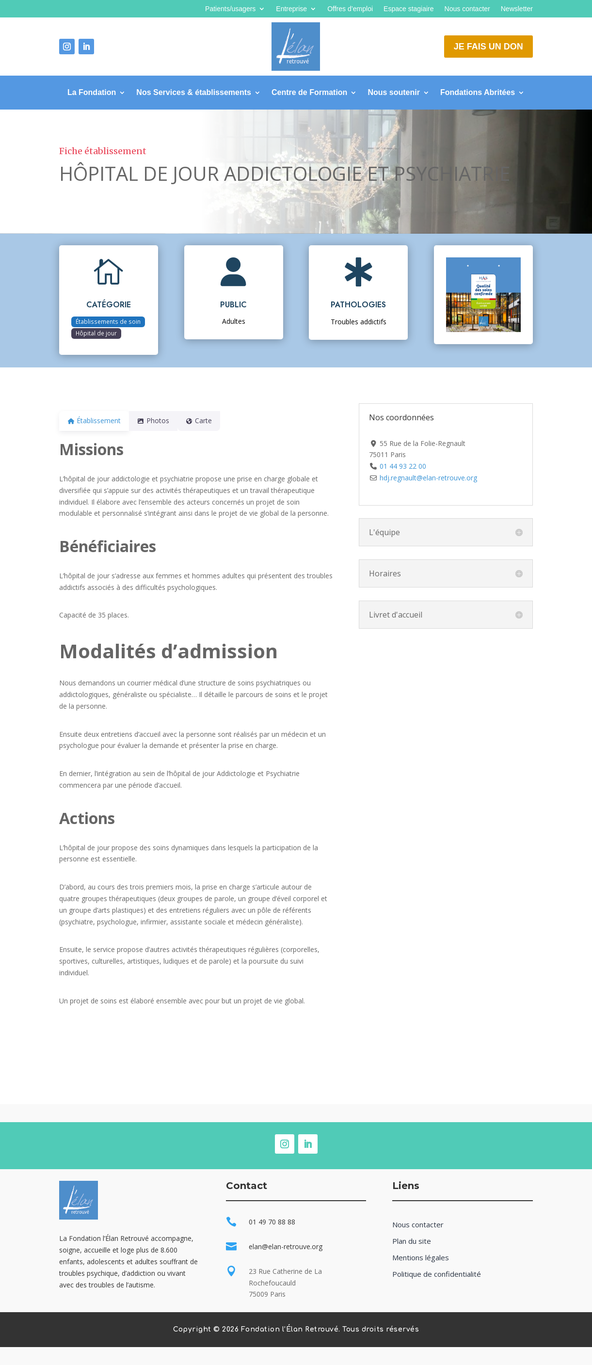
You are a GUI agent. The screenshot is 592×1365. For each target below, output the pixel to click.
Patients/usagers (230, 9)
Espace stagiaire (409, 9)
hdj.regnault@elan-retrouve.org (428, 477)
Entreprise (291, 9)
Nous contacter (467, 9)
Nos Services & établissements (193, 92)
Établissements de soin (108, 321)
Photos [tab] (159, 420)
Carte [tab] (210, 420)
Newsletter (517, 9)
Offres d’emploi (350, 9)
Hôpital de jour (96, 333)
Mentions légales (420, 1257)
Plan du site (411, 1241)
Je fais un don (488, 46)
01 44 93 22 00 (403, 466)
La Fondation (91, 92)
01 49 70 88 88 (272, 1221)
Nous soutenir (394, 92)
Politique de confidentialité (436, 1274)
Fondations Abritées (477, 92)
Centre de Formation (309, 92)
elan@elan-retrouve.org (285, 1246)
